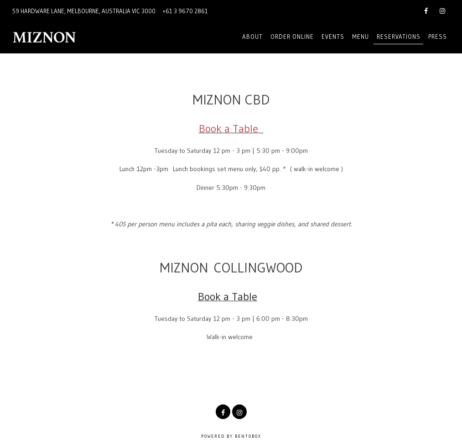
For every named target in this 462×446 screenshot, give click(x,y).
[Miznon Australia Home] (61, 37)
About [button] (252, 36)
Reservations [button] (398, 36)
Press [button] (437, 36)
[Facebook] (426, 10)
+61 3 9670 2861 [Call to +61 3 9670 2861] (185, 11)
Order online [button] (292, 36)
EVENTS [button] (333, 36)
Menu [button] (360, 36)
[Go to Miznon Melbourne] (84, 11)
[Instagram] (442, 10)
